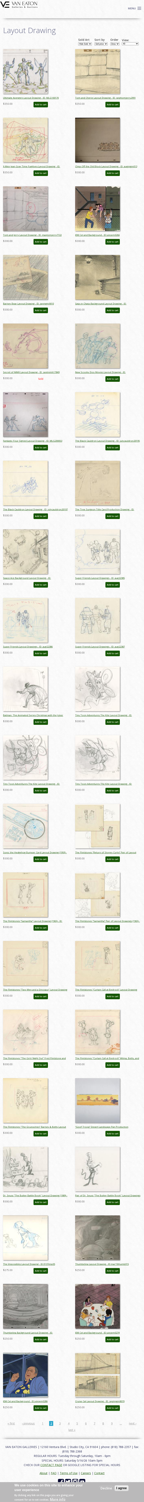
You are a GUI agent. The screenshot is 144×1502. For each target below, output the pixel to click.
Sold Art (84, 39)
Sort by (99, 39)
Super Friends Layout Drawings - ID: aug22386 (28, 646)
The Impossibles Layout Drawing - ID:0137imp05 (29, 1264)
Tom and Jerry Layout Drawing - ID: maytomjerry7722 (32, 234)
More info (57, 1499)
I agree (121, 1488)
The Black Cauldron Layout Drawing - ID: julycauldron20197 (35, 509)
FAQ (53, 1473)
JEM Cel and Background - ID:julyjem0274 (97, 1332)
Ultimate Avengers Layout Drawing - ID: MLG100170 (31, 97)
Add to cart (41, 104)
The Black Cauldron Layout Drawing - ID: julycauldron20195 (107, 440)
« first (11, 1423)
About (44, 1473)
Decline (106, 1488)
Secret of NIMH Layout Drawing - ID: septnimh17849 (31, 372)
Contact (99, 1473)
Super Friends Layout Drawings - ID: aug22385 (100, 577)
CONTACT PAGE (51, 1465)
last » (71, 1430)
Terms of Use (69, 1473)
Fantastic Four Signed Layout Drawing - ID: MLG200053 (32, 440)
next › (132, 1423)
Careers (86, 1473)
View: (125, 40)
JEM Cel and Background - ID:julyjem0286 (25, 1401)
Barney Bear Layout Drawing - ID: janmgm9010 (28, 303)
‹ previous (28, 1423)
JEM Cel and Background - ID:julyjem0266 (97, 234)
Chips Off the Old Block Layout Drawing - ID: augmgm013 (106, 166)
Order (114, 39)
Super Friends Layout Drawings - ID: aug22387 (100, 646)
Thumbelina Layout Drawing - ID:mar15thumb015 (102, 1264)
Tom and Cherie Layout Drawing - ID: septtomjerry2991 (105, 97)
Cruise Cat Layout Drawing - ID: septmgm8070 (100, 1401)
